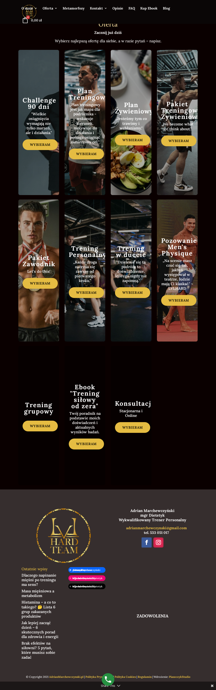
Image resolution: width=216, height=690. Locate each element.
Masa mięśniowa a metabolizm (38, 593)
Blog (166, 8)
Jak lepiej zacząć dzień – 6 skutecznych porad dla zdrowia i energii (40, 629)
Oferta (48, 8)
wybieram (40, 144)
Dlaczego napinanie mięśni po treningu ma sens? (39, 580)
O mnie (27, 8)
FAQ (131, 8)
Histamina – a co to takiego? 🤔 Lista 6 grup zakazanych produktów (39, 609)
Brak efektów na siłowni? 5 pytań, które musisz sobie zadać (38, 650)
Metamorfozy (74, 8)
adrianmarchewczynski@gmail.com (156, 528)
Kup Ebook (149, 8)
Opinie (117, 8)
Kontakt (96, 8)
